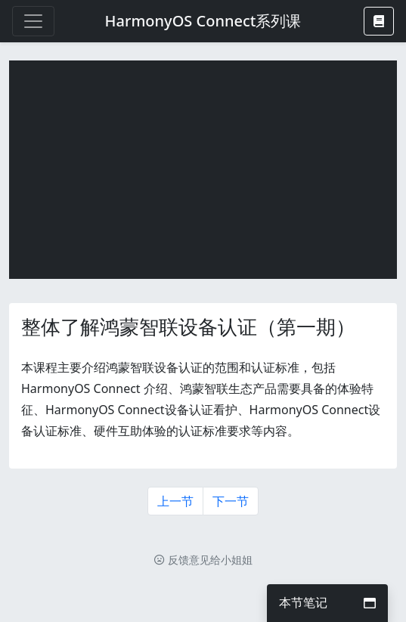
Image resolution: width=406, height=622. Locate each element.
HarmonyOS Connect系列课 (203, 21)
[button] (379, 21)
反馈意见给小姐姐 (203, 559)
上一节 (175, 501)
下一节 (230, 501)
